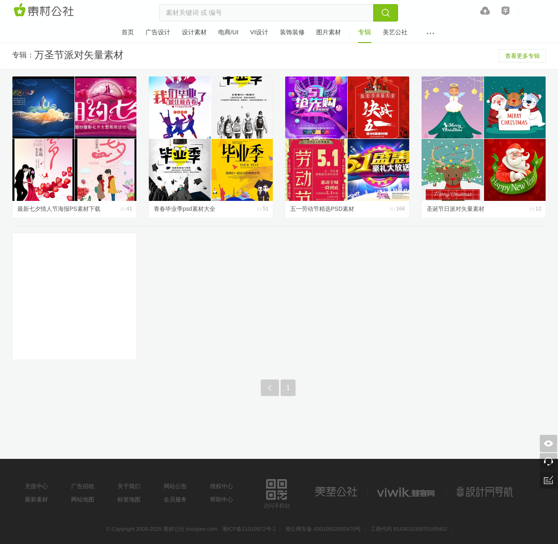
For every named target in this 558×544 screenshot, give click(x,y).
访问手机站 (276, 492)
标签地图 (129, 499)
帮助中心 (221, 499)
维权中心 (221, 486)
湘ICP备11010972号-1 (249, 529)
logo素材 (407, 492)
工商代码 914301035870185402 (408, 529)
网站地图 (82, 499)
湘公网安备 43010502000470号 (323, 529)
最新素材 (36, 499)
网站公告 (175, 486)
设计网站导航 (486, 492)
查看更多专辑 (522, 55)
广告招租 (82, 486)
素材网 (45, 10)
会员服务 (175, 499)
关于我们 (129, 486)
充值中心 (36, 486)
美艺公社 (336, 492)
